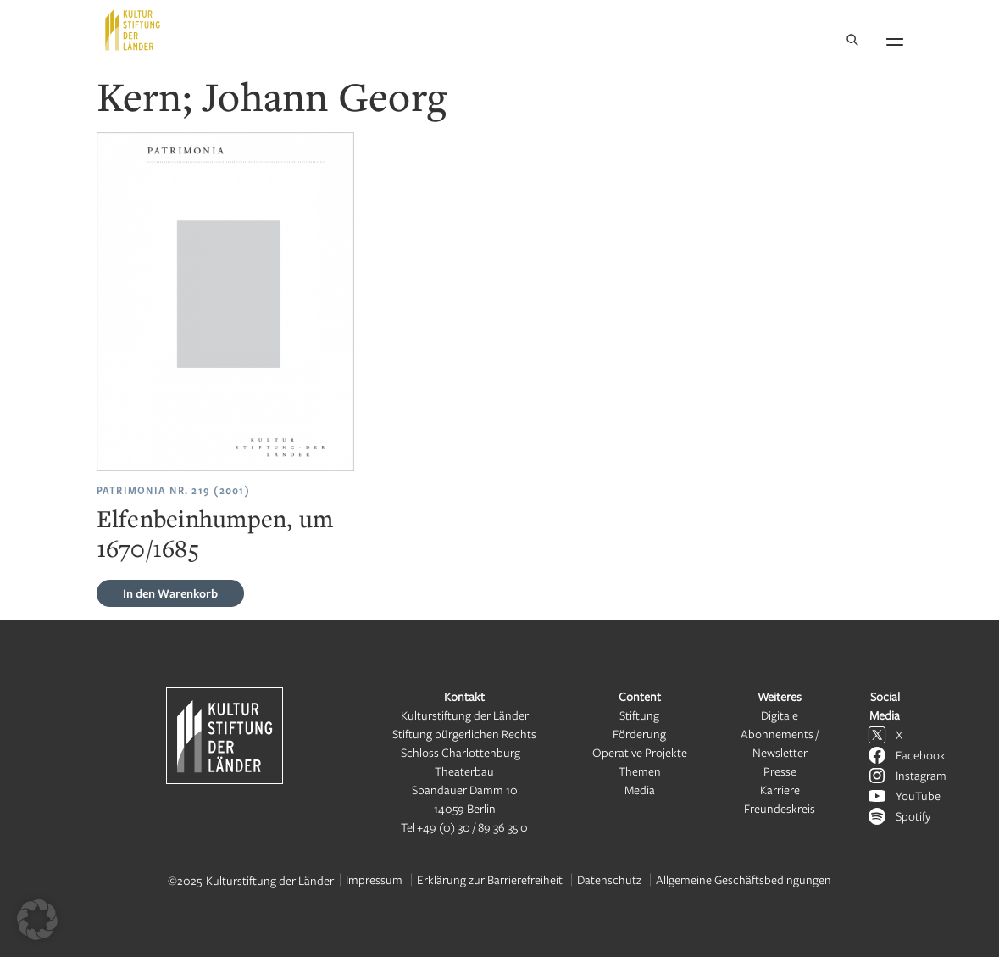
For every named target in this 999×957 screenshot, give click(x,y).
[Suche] (852, 41)
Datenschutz (609, 879)
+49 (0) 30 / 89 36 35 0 (472, 827)
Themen (640, 771)
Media (639, 790)
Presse (779, 771)
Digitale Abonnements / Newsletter (780, 733)
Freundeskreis (779, 808)
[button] (37, 919)
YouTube (918, 795)
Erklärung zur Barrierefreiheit (490, 879)
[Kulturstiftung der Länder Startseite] (133, 29)
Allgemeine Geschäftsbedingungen (743, 879)
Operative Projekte (639, 752)
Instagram (921, 775)
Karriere (780, 790)
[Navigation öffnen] (894, 39)
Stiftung (639, 715)
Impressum (374, 879)
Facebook (921, 755)
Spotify (913, 816)
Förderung (639, 734)
